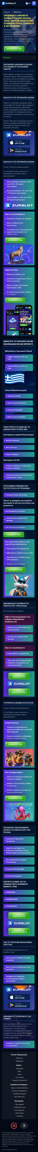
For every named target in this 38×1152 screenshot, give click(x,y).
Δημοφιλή (19, 1069)
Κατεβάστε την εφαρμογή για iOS (19, 676)
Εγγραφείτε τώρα (13, 535)
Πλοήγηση (7, 58)
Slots (19, 1074)
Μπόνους (17, 12)
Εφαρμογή (19, 1061)
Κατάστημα (20, 1113)
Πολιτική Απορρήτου (19, 1091)
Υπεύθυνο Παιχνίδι (19, 1094)
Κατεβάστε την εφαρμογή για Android (19, 692)
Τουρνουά (19, 1116)
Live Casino (20, 1077)
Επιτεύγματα (19, 1110)
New (19, 1071)
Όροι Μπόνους (19, 1097)
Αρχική (7, 12)
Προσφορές (19, 1104)
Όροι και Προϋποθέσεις (19, 1088)
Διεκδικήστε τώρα (14, 49)
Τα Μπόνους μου (19, 1107)
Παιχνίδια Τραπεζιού (19, 1080)
